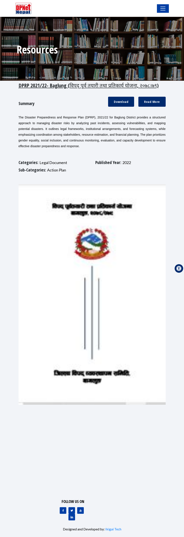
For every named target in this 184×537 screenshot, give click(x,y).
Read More (152, 101)
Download (121, 101)
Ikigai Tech (113, 529)
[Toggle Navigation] (163, 8)
